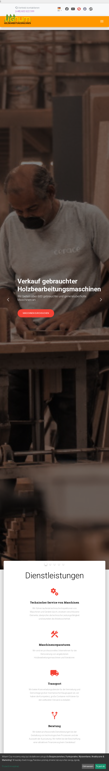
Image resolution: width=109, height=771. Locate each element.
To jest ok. (100, 766)
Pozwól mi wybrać (10, 766)
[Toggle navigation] (101, 21)
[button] (8, 300)
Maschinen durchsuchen (36, 313)
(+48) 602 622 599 (24, 11)
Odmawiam (88, 766)
